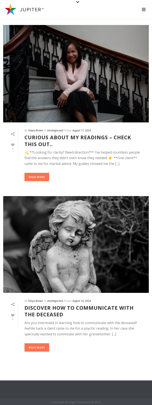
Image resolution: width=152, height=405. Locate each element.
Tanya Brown (35, 130)
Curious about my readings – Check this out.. (77, 140)
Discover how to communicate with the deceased (79, 311)
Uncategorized (55, 130)
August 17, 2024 (81, 130)
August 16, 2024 (81, 301)
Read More (37, 177)
